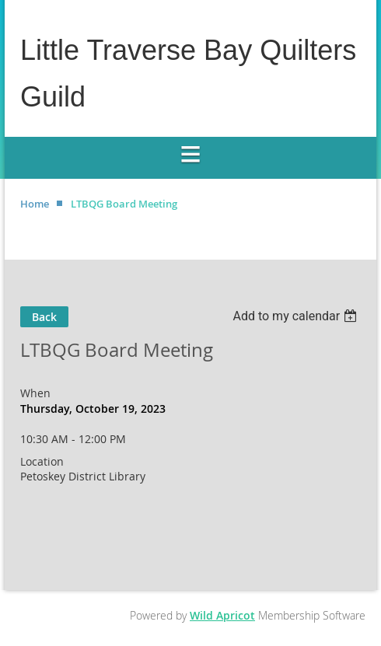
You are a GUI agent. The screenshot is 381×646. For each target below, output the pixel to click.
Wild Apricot (222, 615)
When (35, 393)
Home (34, 204)
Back (44, 316)
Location (42, 461)
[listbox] (296, 316)
